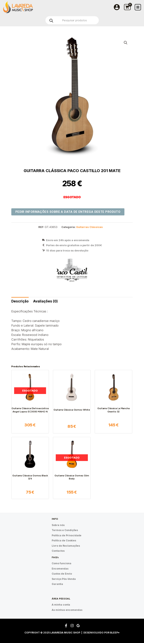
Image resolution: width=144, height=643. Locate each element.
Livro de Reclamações (66, 545)
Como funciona (61, 563)
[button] (125, 42)
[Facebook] (66, 625)
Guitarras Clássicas (89, 227)
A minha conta (61, 604)
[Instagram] (72, 625)
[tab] (20, 301)
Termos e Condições (65, 530)
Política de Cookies (64, 540)
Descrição (20, 301)
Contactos (58, 550)
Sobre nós (58, 525)
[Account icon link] (117, 7)
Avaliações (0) (45, 301)
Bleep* (115, 632)
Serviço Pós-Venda (64, 578)
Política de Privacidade (66, 535)
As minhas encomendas (67, 609)
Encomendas (60, 568)
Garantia (57, 584)
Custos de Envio (62, 573)
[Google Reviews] (78, 625)
